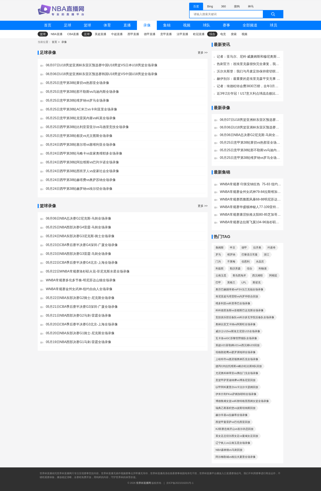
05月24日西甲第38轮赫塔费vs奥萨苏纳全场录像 (81, 180)
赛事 (226, 25)
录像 (147, 25)
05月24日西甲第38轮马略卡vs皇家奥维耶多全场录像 (84, 153)
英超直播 (100, 34)
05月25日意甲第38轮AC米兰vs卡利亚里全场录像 (81, 109)
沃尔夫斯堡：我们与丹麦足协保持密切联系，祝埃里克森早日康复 (249, 71)
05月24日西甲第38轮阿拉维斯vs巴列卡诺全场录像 (82, 162)
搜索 (234, 34)
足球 (67, 25)
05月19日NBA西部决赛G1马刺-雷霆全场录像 (78, 342)
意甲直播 (166, 34)
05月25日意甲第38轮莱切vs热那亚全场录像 (77, 83)
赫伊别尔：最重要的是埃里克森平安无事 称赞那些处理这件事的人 (249, 78)
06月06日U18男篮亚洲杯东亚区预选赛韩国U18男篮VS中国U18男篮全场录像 (101, 74)
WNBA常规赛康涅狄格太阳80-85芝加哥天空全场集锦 (250, 214)
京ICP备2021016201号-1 (179, 483)
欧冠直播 (199, 34)
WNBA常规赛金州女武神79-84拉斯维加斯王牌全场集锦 (250, 191)
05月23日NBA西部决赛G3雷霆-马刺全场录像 (78, 253)
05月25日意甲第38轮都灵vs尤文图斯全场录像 (79, 135)
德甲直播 (149, 34)
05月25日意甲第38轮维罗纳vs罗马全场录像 (77, 100)
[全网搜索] (236, 14)
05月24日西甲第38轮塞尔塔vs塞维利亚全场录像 (81, 144)
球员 (273, 25)
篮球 (87, 25)
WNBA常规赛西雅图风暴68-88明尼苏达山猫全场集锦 (250, 199)
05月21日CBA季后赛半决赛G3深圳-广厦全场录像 (82, 306)
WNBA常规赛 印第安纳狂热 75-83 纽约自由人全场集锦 (250, 184)
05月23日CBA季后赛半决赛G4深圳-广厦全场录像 (82, 245)
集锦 (167, 25)
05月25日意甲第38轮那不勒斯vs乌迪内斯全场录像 (82, 91)
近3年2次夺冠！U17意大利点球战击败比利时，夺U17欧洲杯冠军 (249, 93)
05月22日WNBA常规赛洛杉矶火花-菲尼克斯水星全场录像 (88, 271)
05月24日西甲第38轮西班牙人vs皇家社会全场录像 (82, 171)
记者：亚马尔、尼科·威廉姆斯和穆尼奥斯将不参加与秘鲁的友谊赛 (249, 56)
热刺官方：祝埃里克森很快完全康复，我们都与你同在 (249, 64)
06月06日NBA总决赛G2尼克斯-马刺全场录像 (78, 218)
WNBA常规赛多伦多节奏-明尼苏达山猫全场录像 (81, 280)
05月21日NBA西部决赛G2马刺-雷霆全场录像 (78, 315)
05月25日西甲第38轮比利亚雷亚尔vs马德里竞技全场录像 (87, 127)
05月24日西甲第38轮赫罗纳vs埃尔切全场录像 (79, 188)
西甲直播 (133, 34)
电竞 (223, 34)
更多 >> (203, 52)
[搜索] (273, 14)
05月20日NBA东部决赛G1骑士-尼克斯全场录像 (80, 333)
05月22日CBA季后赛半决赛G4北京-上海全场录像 (82, 262)
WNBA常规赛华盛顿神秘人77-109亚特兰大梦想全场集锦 (250, 207)
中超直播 (117, 34)
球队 (206, 25)
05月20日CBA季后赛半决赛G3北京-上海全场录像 (82, 324)
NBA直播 (56, 34)
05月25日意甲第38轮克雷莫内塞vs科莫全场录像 (81, 118)
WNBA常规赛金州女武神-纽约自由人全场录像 (79, 289)
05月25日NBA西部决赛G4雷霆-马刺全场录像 (78, 227)
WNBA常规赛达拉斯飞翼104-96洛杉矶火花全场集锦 (250, 222)
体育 (107, 25)
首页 (47, 25)
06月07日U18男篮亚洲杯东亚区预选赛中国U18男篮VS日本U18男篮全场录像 (101, 65)
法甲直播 (182, 34)
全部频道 (250, 25)
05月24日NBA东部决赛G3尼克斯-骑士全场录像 (80, 236)
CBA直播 (73, 34)
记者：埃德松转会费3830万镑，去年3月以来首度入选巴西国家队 (249, 86)
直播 (127, 25)
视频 (186, 25)
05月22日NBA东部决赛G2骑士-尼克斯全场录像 (80, 298)
